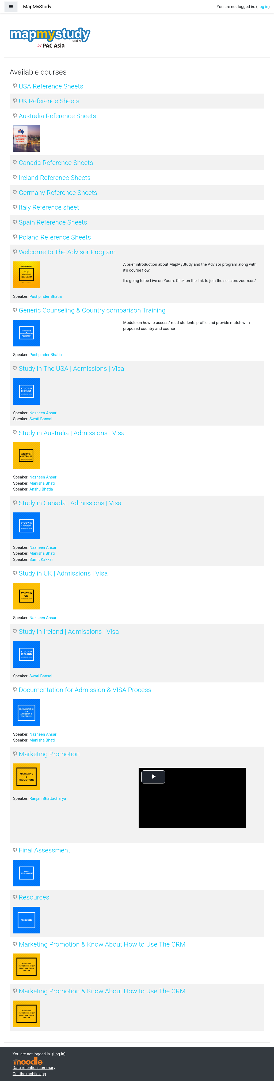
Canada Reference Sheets (56, 163)
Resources (34, 897)
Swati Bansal (40, 418)
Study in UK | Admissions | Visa (63, 573)
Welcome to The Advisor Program (67, 252)
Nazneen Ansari (43, 413)
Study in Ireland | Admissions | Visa (69, 631)
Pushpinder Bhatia (45, 296)
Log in (262, 6)
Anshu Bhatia (41, 489)
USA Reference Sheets (51, 86)
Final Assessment (44, 850)
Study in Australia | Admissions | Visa (72, 433)
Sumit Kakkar (41, 559)
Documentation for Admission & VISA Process (85, 690)
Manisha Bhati (42, 483)
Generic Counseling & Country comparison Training (92, 310)
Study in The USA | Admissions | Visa (71, 368)
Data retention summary (34, 1067)
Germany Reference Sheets (58, 192)
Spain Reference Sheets (53, 222)
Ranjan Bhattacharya (47, 798)
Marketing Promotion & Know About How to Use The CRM (102, 944)
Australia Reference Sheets (57, 116)
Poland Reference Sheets (55, 237)
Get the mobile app (29, 1073)
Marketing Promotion (49, 754)
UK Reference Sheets (49, 101)
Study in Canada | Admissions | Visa (70, 503)
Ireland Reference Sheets (55, 178)
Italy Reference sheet (49, 207)
